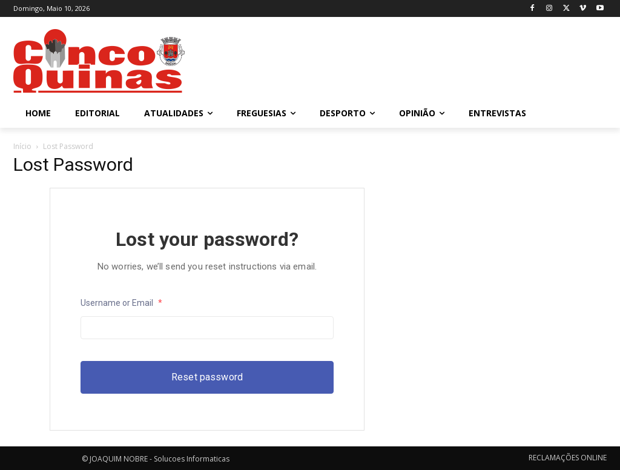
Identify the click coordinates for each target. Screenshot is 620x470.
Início (22, 146)
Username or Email (121, 303)
